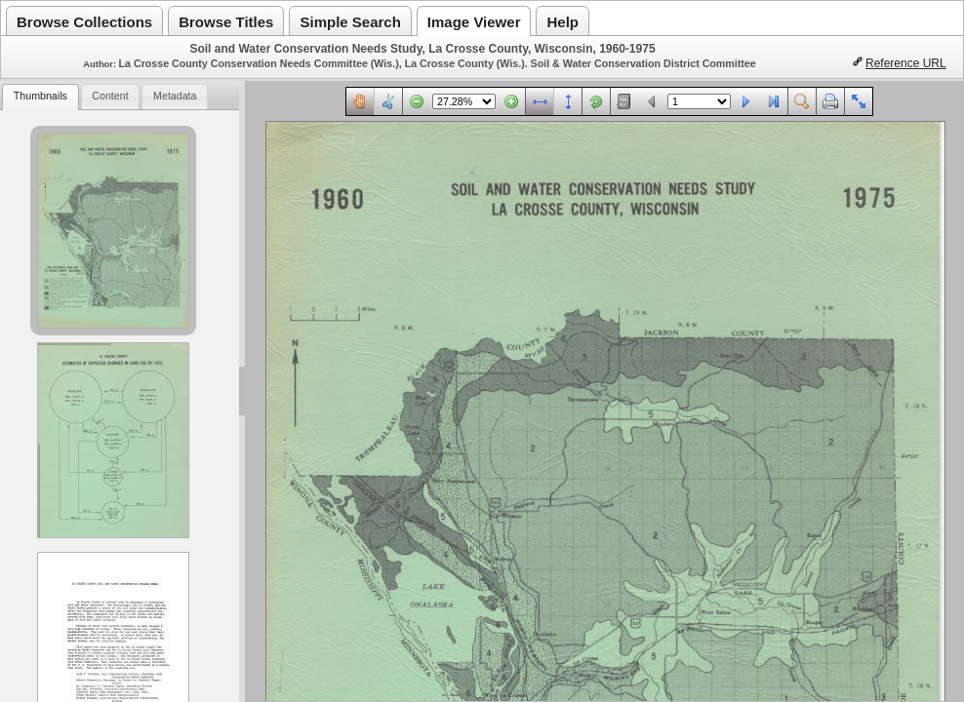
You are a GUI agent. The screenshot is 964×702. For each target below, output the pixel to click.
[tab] (40, 97)
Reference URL (905, 63)
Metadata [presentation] (174, 95)
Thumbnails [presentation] (40, 95)
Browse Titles (226, 22)
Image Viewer (474, 22)
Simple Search (350, 22)
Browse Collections (84, 22)
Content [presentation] (110, 95)
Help (562, 22)
